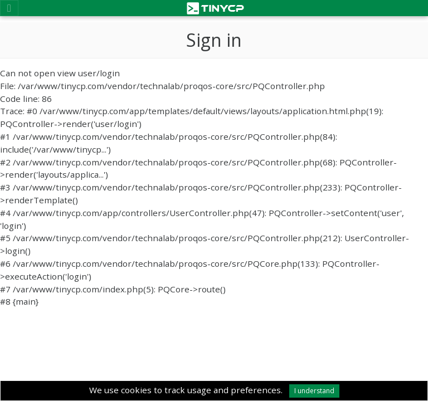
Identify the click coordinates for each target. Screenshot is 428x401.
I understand (314, 390)
